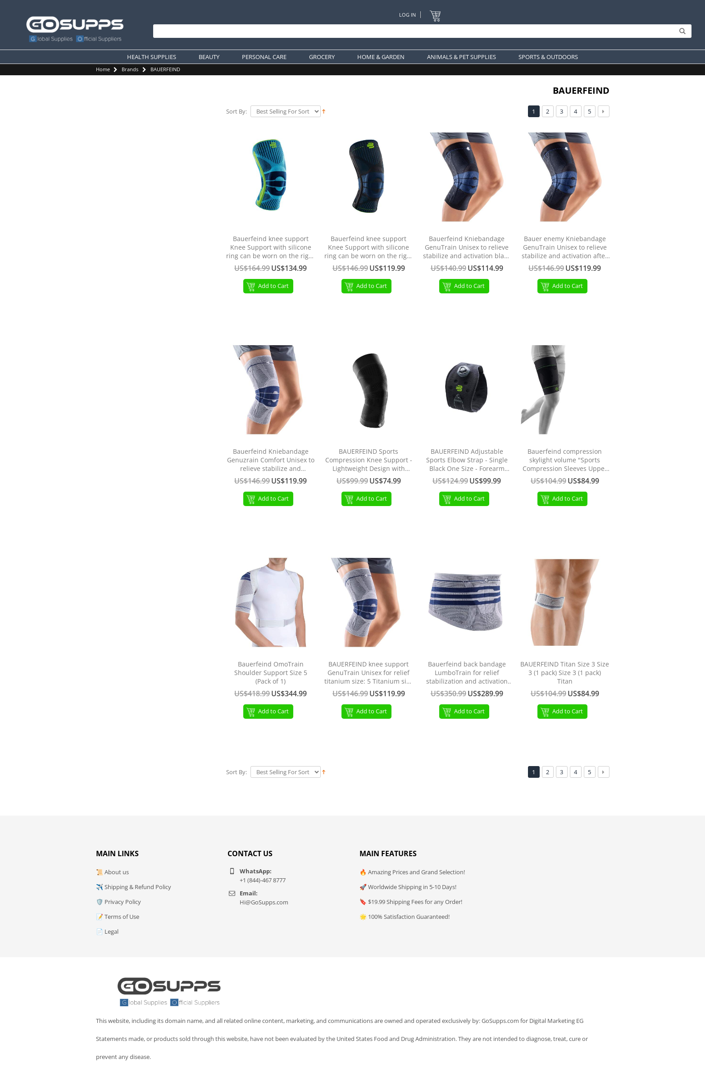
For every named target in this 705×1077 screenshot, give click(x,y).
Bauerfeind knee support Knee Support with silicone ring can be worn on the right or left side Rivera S (270, 247)
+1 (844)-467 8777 (263, 880)
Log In (407, 14)
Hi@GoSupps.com (264, 902)
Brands (130, 69)
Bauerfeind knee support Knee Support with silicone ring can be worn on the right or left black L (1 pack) (368, 247)
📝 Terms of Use (117, 917)
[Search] (420, 31)
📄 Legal (107, 931)
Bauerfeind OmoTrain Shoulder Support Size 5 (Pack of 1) (270, 672)
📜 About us (112, 872)
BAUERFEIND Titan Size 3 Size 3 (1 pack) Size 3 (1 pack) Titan (564, 672)
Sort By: (236, 111)
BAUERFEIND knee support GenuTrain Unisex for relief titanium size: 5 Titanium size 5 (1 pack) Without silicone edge (368, 673)
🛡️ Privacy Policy (118, 902)
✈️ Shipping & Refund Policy (133, 887)
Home (103, 69)
